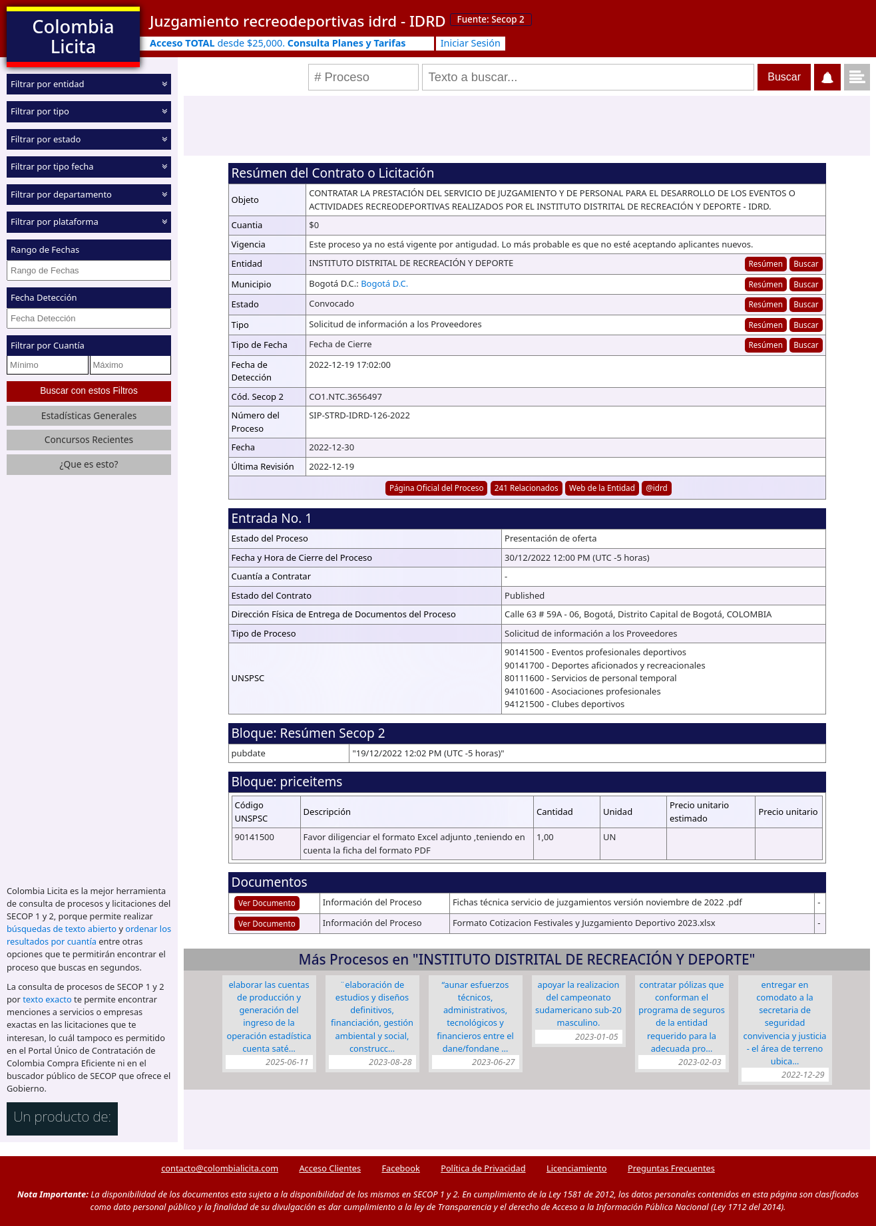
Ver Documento (267, 902)
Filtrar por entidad (48, 84)
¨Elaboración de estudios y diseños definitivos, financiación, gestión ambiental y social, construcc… (372, 1016)
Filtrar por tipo (40, 111)
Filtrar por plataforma (55, 222)
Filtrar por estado (46, 139)
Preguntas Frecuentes (671, 1168)
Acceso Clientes (330, 1168)
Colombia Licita (73, 36)
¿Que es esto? (88, 464)
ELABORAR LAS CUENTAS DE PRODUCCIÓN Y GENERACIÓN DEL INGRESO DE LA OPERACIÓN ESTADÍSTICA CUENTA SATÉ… (268, 1016)
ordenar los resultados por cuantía (89, 935)
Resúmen (765, 263)
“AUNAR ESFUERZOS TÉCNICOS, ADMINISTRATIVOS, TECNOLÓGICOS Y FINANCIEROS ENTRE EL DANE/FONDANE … (475, 1016)
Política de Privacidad (483, 1168)
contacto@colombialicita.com (219, 1168)
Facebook (400, 1168)
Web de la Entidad (602, 487)
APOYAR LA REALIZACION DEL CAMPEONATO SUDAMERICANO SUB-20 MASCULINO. (578, 1004)
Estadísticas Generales (89, 414)
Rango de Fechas (45, 249)
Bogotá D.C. (384, 283)
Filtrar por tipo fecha (52, 166)
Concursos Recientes (89, 439)
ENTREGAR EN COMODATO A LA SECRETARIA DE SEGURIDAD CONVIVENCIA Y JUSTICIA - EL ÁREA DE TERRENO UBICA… (785, 1023)
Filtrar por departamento (61, 194)
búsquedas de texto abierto (61, 929)
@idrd (657, 487)
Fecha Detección (44, 297)
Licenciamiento (577, 1168)
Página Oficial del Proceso (436, 487)
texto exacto (47, 999)
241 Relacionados (526, 487)
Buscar (805, 263)
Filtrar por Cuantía (48, 345)
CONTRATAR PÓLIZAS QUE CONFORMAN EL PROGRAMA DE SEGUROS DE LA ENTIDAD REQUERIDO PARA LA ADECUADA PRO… (681, 1016)
